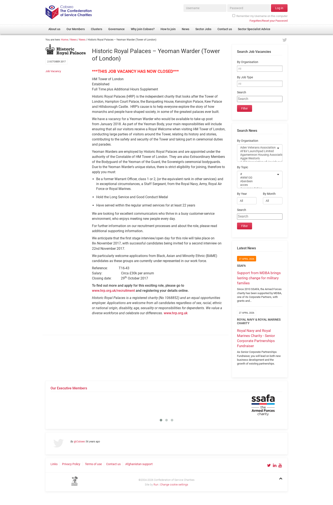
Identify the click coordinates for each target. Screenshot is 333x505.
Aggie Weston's (257, 158)
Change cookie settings (174, 484)
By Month (269, 194)
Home (64, 39)
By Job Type (245, 77)
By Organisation (247, 62)
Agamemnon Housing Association (257, 155)
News (73, 39)
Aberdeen (257, 181)
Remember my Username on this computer (260, 16)
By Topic (242, 167)
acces (257, 185)
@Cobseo (79, 441)
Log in (279, 8)
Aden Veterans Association (257, 147)
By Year (242, 194)
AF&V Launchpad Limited (257, 151)
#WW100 (257, 178)
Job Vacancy (53, 71)
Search (241, 92)
